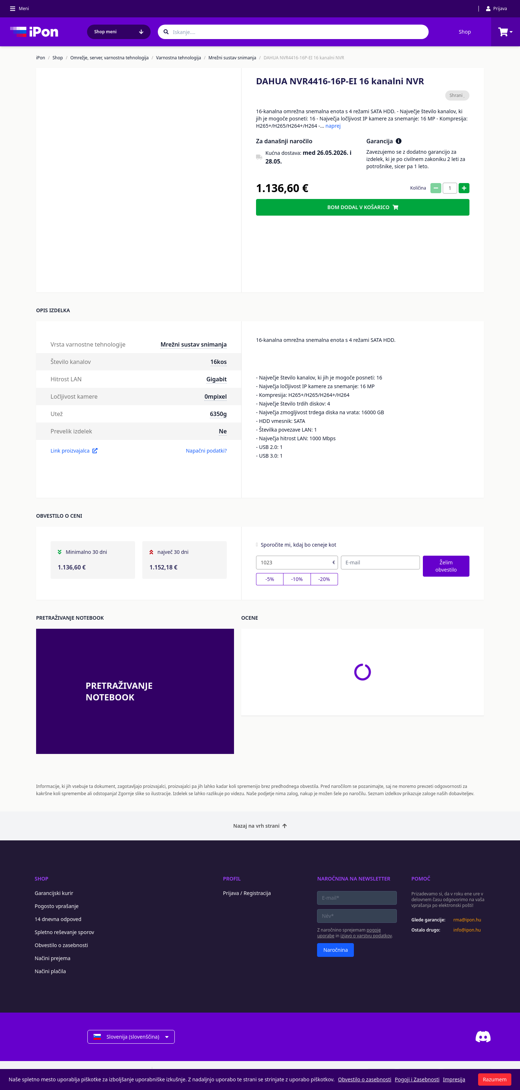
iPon (40, 58)
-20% (324, 579)
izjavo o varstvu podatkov (366, 936)
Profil (232, 878)
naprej (333, 125)
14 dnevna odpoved (58, 919)
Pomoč (420, 878)
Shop (465, 31)
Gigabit (216, 379)
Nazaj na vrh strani (260, 825)
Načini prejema (52, 958)
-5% (269, 579)
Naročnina (335, 949)
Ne (223, 431)
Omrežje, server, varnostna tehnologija (109, 58)
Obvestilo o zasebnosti (61, 945)
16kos (219, 362)
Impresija (454, 1079)
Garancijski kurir (54, 893)
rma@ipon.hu (467, 920)
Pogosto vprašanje (57, 906)
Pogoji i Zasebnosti (417, 1079)
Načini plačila (50, 971)
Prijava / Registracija (247, 893)
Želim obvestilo (446, 566)
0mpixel (215, 396)
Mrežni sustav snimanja (232, 58)
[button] (112, 272)
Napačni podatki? (206, 450)
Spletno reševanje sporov (64, 932)
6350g (218, 414)
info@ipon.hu (467, 930)
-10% (297, 579)
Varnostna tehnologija (178, 58)
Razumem (495, 1079)
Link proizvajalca (74, 450)
